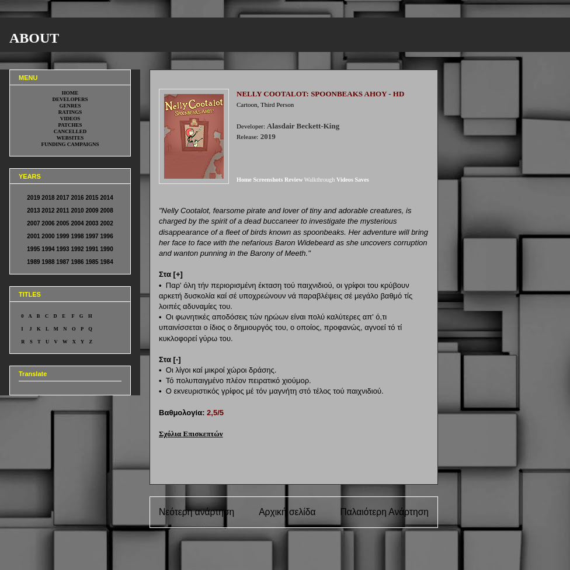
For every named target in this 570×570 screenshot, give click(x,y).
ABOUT (34, 38)
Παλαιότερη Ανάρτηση (384, 512)
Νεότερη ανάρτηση (196, 512)
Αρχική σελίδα (287, 512)
